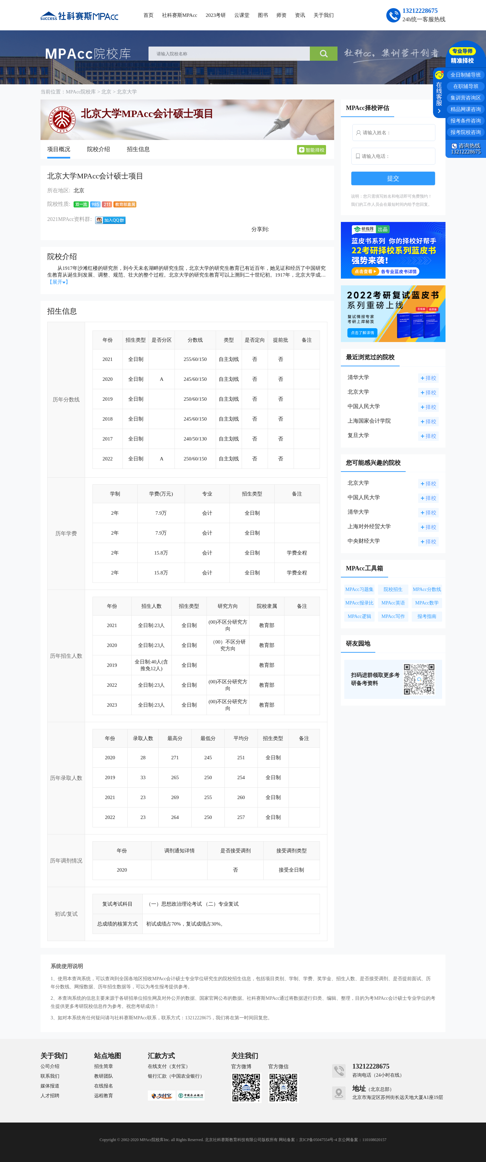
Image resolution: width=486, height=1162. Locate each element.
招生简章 (103, 1066)
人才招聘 (49, 1096)
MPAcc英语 (393, 602)
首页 (148, 15)
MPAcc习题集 (359, 589)
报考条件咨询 (466, 120)
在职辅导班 (466, 86)
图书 (263, 15)
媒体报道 (49, 1086)
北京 (106, 91)
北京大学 (127, 91)
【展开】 (59, 282)
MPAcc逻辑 (359, 616)
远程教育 (103, 1096)
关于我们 (324, 15)
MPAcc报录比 (359, 602)
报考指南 (426, 616)
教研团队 (103, 1076)
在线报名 (103, 1086)
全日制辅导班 (466, 75)
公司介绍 (49, 1066)
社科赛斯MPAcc (179, 15)
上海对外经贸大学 (369, 526)
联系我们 (49, 1076)
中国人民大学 (364, 406)
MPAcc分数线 (427, 589)
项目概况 (58, 149)
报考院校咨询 (466, 132)
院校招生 (393, 589)
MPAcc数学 (427, 602)
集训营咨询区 (466, 98)
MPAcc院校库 (81, 91)
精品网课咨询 (466, 109)
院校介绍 (98, 149)
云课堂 (241, 15)
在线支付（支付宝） (169, 1066)
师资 (281, 15)
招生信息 (138, 149)
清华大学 (358, 377)
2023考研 (216, 15)
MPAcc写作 (393, 616)
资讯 (300, 15)
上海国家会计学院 (369, 421)
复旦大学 (358, 435)
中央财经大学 (364, 541)
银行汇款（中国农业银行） (176, 1076)
